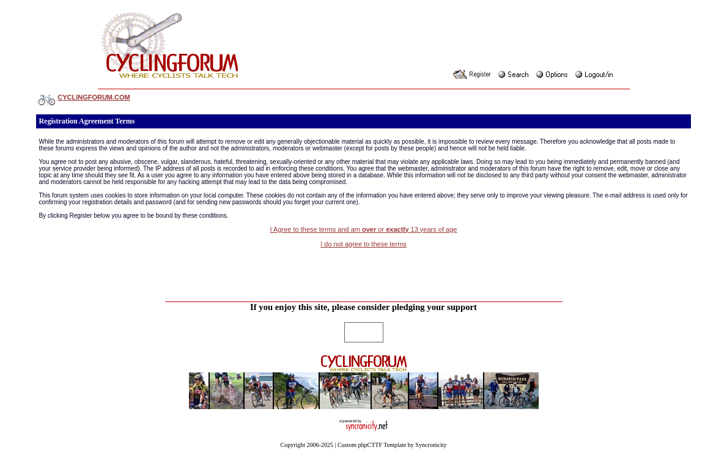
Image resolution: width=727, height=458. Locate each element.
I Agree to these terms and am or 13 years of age (363, 229)
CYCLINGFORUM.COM (93, 97)
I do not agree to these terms (363, 244)
